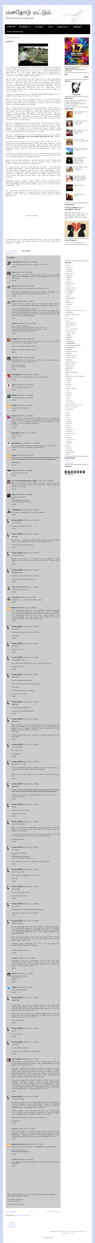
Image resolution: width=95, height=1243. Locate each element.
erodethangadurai (17, 509)
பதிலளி (14, 266)
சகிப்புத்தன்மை (70, 409)
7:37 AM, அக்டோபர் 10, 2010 (30, 821)
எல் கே (13, 470)
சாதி (67, 413)
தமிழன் (68, 327)
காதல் (67, 398)
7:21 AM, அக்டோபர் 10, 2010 (30, 674)
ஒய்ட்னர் (68, 386)
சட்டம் (68, 411)
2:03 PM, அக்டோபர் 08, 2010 (30, 374)
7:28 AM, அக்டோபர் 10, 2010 (30, 761)
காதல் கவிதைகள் (71, 322)
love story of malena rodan (73, 345)
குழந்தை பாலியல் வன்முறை (74, 405)
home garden (69, 341)
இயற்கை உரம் (70, 366)
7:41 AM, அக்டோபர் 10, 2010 (30, 886)
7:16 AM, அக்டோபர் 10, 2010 (30, 643)
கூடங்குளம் (69, 294)
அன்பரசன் (15, 357)
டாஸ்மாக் (68, 427)
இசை (67, 300)
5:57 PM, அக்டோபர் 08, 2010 (24, 405)
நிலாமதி (14, 395)
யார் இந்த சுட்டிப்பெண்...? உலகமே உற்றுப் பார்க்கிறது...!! (81, 122)
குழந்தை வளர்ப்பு (63, 27)
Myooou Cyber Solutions (19, 1144)
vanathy (14, 415)
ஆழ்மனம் (69, 359)
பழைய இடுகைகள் (53, 1211)
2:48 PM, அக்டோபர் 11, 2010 (27, 958)
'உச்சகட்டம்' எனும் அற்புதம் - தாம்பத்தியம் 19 (81, 140)
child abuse (69, 337)
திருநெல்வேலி (70, 284)
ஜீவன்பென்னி (15, 607)
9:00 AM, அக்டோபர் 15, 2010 (34, 1144)
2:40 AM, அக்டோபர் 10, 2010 (28, 607)
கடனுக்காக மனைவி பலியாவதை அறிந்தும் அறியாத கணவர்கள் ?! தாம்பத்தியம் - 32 (80, 178)
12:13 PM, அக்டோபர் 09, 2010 (30, 520)
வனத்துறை (69, 442)
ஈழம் (67, 316)
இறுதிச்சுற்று (69, 368)
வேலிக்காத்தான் (70, 452)
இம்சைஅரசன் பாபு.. (17, 443)
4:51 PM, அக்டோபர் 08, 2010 (25, 395)
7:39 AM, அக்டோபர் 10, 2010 (30, 869)
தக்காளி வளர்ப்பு (70, 433)
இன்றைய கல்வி (70, 364)
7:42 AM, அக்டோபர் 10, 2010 (30, 903)
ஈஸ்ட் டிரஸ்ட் (69, 318)
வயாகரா (68, 444)
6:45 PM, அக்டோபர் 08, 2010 (28, 433)
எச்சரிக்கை (69, 380)
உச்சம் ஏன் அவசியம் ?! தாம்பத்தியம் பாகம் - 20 (80, 149)
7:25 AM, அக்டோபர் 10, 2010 (30, 744)
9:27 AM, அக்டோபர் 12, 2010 (30, 1028)
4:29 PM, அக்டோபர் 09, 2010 (30, 587)
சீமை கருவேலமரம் (71, 324)
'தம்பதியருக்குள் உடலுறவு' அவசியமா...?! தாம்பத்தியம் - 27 (81, 168)
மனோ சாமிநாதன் (16, 1059)
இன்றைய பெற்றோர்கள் (72, 314)
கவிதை (68, 396)
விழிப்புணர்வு (70, 273)
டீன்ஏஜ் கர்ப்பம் (70, 429)
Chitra (13, 272)
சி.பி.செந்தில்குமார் (17, 374)
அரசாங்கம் (69, 353)
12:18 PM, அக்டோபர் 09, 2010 (30, 552)
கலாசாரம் (68, 392)
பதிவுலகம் (69, 271)
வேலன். (14, 973)
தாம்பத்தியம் (39, 27)
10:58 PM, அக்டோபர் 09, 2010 (27, 597)
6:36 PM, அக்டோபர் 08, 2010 (25, 415)
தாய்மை (68, 435)
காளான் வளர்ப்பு (71, 403)
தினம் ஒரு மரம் (70, 331)
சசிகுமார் (14, 385)
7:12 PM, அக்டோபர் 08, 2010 (31, 443)
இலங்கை (68, 370)
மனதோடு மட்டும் (28, 12)
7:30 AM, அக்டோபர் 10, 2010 (30, 784)
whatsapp (68, 349)
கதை (67, 390)
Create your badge (69, 462)
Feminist (68, 335)
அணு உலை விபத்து (71, 351)
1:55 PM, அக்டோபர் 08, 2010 (26, 357)
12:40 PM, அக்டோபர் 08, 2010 (27, 323)
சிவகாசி (68, 419)
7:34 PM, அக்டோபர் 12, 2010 (30, 1096)
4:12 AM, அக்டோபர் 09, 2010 (24, 494)
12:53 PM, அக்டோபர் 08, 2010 (25, 339)
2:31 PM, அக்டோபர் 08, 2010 (25, 385)
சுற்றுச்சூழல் (77, 27)
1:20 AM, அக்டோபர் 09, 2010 (45, 480)
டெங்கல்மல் (69, 431)
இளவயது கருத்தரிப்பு (72, 372)
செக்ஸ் (68, 296)
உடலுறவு (68, 378)
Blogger (44, 1237)
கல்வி (67, 306)
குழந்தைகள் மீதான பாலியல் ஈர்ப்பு (75, 310)
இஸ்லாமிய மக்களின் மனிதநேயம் (75, 376)
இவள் (68, 374)
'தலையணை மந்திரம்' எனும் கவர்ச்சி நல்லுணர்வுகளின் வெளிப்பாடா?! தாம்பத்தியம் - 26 (79, 160)
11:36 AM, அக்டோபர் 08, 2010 (24, 272)
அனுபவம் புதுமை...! (79, 185)
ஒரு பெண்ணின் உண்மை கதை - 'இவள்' (81, 112)
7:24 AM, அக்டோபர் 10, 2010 (30, 719)
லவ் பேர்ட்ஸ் (69, 440)
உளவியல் (69, 304)
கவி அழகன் (15, 597)
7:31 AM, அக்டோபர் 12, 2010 (25, 973)
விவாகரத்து (69, 450)
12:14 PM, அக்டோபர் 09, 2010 (30, 534)
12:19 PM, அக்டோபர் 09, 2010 (30, 570)
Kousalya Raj (15, 520)
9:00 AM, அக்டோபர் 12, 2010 (25, 987)
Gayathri (14, 455)
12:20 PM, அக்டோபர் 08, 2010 (25, 301)
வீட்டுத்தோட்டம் (25, 27)
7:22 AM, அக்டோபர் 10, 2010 (30, 702)
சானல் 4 (68, 415)
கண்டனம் (69, 281)
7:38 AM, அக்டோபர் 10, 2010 (30, 847)
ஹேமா (13, 494)
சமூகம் (50, 27)
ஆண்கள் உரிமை (70, 357)
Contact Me (11, 27)
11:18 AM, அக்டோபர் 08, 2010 (28, 262)
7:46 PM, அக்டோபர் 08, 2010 (25, 455)
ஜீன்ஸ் (68, 425)
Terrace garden (70, 298)
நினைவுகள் (69, 437)
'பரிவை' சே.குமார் (17, 587)
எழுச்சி (68, 382)
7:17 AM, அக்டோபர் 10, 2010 (30, 657)
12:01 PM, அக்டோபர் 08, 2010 (25, 286)
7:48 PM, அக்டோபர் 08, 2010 (24, 470)
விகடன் (68, 446)
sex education (70, 292)
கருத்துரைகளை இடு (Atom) (22, 1215)
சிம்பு (67, 417)
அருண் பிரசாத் (16, 262)
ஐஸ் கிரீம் (68, 384)
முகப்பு (31, 1211)
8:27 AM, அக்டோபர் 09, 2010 (30, 509)
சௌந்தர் (14, 339)
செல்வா (14, 286)
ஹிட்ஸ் (68, 454)
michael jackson (70, 347)
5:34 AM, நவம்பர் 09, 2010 (26, 1159)
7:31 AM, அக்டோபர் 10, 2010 (30, 804)
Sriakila (14, 405)
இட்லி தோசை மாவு (71, 361)
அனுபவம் (69, 267)
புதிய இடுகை (11, 1211)
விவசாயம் (69, 448)
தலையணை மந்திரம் (71, 329)
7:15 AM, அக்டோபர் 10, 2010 (30, 626)
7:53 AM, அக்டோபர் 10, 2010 (30, 921)
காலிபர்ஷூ (69, 400)
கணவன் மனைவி (71, 388)
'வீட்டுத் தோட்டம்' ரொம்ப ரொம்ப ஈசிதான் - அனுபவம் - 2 (81, 131)
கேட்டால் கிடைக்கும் (71, 407)
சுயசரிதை (68, 421)
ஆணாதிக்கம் (69, 312)
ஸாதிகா (14, 987)
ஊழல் (68, 320)
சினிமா (19, 253)
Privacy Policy (13, 1226)
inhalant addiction (71, 343)
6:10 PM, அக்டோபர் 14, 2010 (27, 1128)
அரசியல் (68, 279)
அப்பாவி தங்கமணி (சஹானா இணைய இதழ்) (24, 480)
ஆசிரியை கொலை (71, 355)
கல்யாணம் (69, 394)
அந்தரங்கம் (69, 275)
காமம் (67, 308)
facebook (68, 339)
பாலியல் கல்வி (70, 333)
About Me (11, 1222)
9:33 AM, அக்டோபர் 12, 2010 (30, 1042)
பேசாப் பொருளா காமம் (15, 31)
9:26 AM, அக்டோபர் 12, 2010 (30, 997)
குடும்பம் (68, 286)
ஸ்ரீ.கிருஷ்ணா (15, 433)
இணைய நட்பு (70, 302)
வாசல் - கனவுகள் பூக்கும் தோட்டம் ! (76, 242)
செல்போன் (69, 423)
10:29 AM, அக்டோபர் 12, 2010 (30, 1059)
